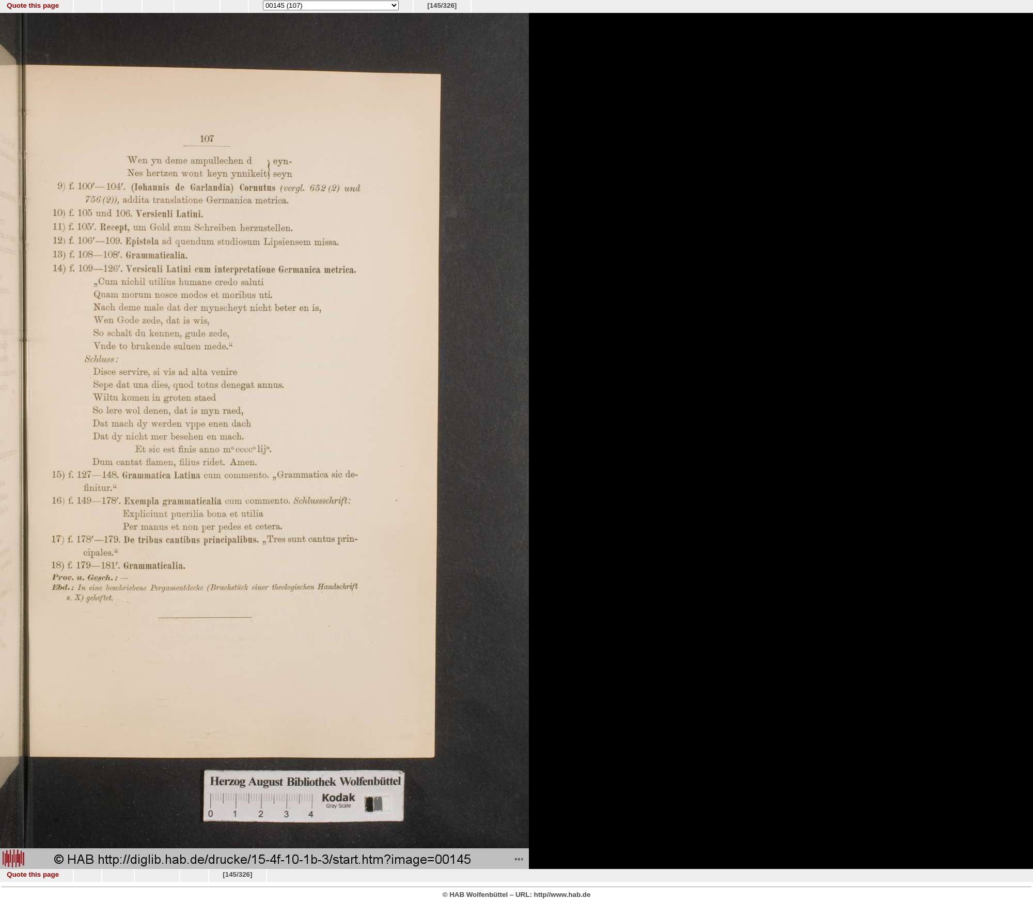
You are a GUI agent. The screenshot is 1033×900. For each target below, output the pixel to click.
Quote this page (33, 5)
